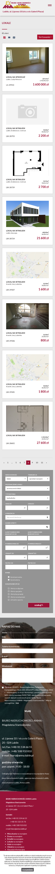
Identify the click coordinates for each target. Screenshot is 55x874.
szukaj (38, 605)
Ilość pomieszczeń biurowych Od (12, 533)
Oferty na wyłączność (16, 597)
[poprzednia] (4, 462)
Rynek (7, 572)
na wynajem (17, 834)
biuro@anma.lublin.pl (22, 755)
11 (42, 462)
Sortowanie (45, 37)
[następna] (46, 462)
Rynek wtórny (14, 580)
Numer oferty (10, 523)
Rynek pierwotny (15, 577)
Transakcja (32, 475)
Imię (4, 637)
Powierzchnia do (34, 544)
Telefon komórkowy (10, 646)
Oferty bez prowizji (15, 594)
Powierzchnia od (12, 544)
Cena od (8, 504)
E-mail (4, 656)
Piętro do (32, 563)
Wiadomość (7, 666)
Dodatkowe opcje (12, 584)
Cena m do (32, 553)
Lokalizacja (9, 513)
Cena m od (9, 553)
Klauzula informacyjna (16, 849)
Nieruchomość (11, 475)
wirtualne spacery (15, 600)
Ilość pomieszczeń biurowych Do (35, 533)
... (12, 462)
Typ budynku (10, 494)
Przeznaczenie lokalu (13, 484)
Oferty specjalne (15, 591)
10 (37, 462)
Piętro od (9, 563)
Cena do (31, 504)
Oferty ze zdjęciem (15, 588)
